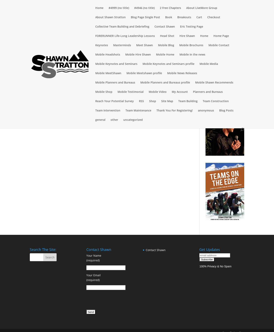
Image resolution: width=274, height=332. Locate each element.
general (100, 120)
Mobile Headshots (107, 54)
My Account (180, 92)
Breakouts (184, 17)
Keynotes (101, 45)
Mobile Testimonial (131, 92)
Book (168, 17)
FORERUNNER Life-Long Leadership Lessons (125, 36)
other (114, 120)
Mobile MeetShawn (108, 73)
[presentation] (116, 300)
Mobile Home (165, 54)
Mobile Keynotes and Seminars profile (168, 64)
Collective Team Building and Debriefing (122, 26)
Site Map (167, 101)
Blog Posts (226, 110)
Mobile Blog (166, 45)
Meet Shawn (144, 45)
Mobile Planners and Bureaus (115, 82)
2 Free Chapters (170, 8)
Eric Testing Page (191, 26)
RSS (141, 101)
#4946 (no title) (144, 8)
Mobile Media (209, 64)
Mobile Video (158, 92)
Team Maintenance (138, 110)
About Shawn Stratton (110, 17)
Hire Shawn (187, 36)
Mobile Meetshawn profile (144, 73)
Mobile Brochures (191, 45)
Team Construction (216, 101)
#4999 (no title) (119, 8)
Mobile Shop (103, 92)
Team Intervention (107, 110)
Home (99, 8)
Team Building (188, 101)
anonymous (206, 110)
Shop (152, 101)
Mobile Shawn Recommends (214, 82)
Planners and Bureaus (208, 92)
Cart (199, 17)
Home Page (221, 36)
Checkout (213, 17)
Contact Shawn (164, 26)
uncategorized (133, 120)
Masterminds (122, 45)
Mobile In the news (192, 54)
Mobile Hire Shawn (138, 54)
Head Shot (167, 36)
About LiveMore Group (201, 8)
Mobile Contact (218, 45)
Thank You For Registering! (174, 110)
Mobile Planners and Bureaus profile (165, 82)
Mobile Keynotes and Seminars (116, 64)
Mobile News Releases (182, 73)
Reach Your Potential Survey (114, 101)
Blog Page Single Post (145, 17)
